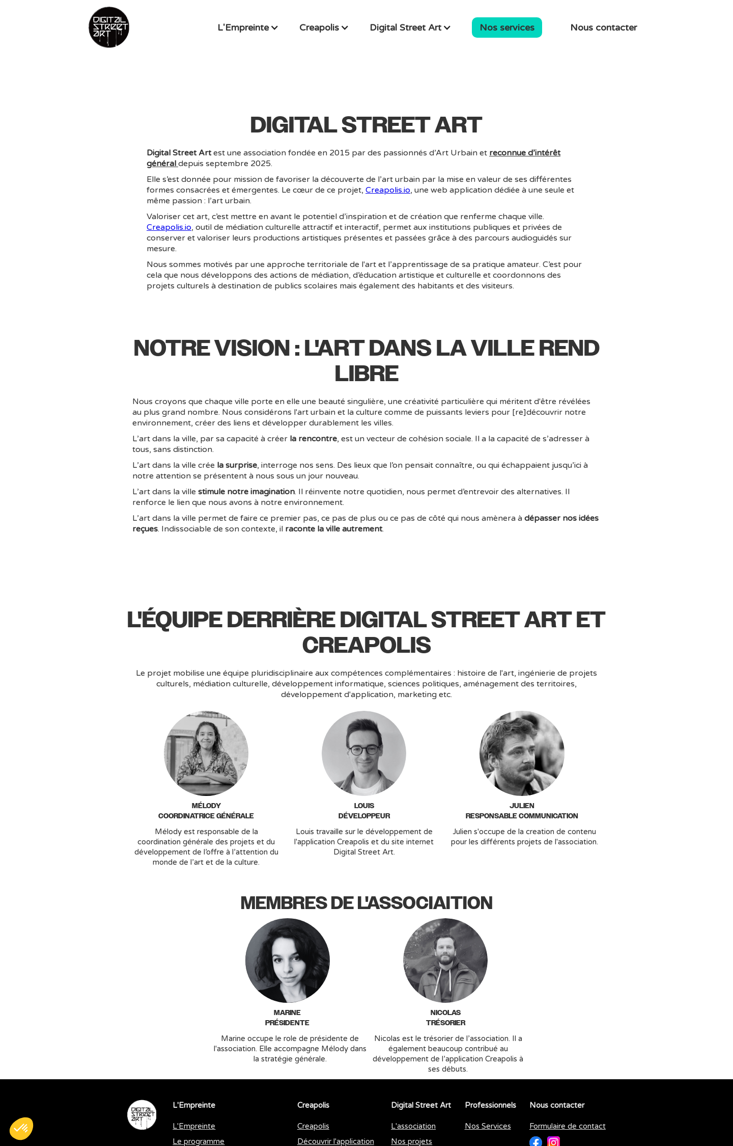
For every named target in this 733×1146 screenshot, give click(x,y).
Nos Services (488, 1126)
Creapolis (313, 1126)
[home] (109, 27)
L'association (413, 1126)
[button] (248, 27)
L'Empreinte (194, 1126)
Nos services (507, 27)
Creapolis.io (387, 190)
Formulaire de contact (567, 1126)
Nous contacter (603, 27)
